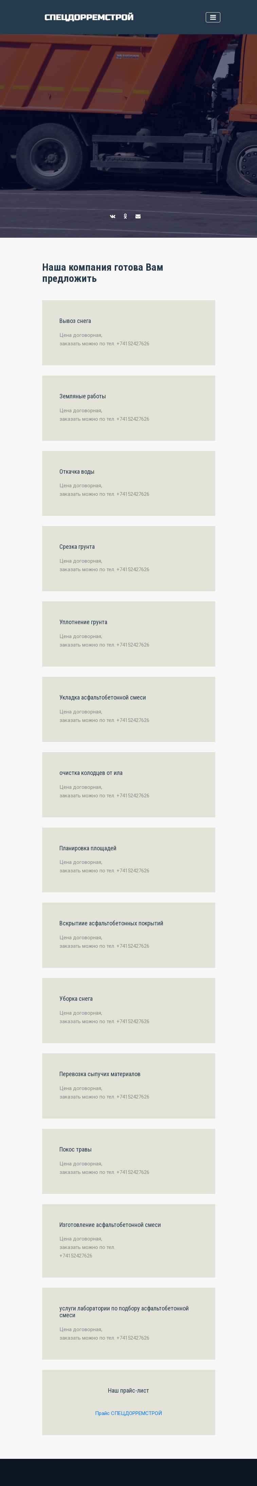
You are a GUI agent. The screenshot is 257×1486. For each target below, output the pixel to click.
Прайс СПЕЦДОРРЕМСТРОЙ (128, 1413)
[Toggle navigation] (213, 17)
